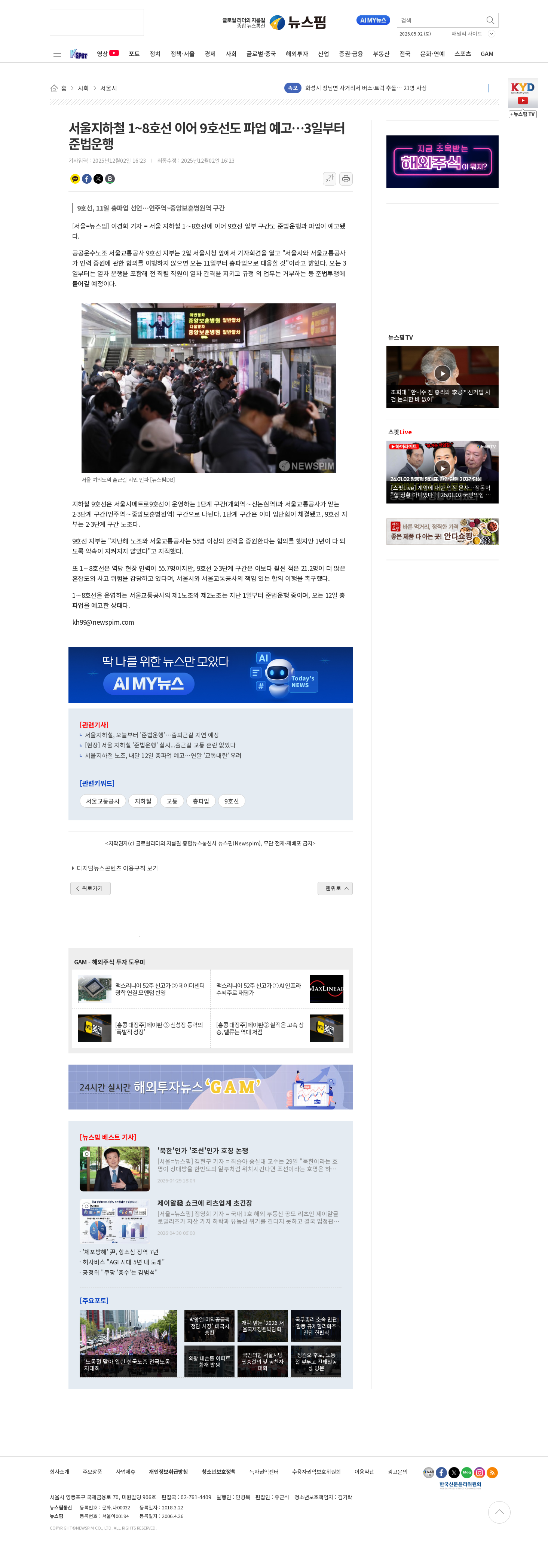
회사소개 (59, 1471)
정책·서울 (183, 53)
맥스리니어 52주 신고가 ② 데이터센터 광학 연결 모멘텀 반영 (160, 989)
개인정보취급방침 (168, 1471)
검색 (491, 20)
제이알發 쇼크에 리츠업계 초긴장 (204, 1203)
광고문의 (397, 1471)
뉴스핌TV (400, 337)
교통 (172, 800)
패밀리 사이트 (467, 33)
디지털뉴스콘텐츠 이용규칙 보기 (117, 867)
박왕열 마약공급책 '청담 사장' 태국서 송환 (209, 1325)
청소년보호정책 (219, 1471)
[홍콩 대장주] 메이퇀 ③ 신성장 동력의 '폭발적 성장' (159, 1028)
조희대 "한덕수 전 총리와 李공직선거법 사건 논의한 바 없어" (440, 395)
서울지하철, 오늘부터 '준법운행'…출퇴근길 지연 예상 (152, 735)
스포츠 (462, 53)
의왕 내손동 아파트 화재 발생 (209, 1361)
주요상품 (92, 1471)
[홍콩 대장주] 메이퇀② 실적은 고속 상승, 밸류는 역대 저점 (260, 1028)
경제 (210, 53)
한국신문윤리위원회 (460, 1485)
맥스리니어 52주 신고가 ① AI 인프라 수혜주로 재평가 (258, 989)
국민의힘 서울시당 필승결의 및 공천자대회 (263, 1361)
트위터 (98, 179)
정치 (155, 53)
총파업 (201, 800)
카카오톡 (75, 179)
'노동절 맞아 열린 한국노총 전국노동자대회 (127, 1364)
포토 (134, 53)
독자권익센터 (264, 1471)
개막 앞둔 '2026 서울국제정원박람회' (263, 1326)
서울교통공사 (103, 800)
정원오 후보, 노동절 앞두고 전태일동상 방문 (316, 1361)
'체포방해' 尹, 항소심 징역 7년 (121, 1252)
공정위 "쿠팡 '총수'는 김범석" (120, 1272)
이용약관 (364, 1471)
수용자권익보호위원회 (316, 1471)
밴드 (110, 179)
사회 (231, 53)
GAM (487, 53)
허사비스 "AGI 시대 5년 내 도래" (124, 1262)
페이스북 (87, 179)
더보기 (489, 88)
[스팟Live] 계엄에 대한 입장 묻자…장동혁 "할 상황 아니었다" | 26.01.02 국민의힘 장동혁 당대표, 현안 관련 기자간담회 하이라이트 (442, 491)
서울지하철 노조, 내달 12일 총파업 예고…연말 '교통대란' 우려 (163, 755)
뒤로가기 (92, 888)
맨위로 (333, 888)
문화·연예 (432, 53)
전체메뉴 (57, 53)
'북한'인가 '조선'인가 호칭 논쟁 (202, 1151)
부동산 (381, 53)
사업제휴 (125, 1471)
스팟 (400, 431)
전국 (405, 53)
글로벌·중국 (261, 53)
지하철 (143, 800)
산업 (323, 53)
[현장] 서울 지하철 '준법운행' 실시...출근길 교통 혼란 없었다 (160, 745)
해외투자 (297, 53)
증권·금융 (351, 53)
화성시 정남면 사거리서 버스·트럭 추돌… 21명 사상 (366, 88)
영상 (108, 53)
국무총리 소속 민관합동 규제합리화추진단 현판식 (316, 1325)
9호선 (231, 800)
